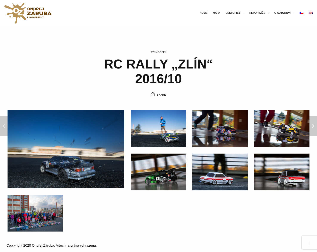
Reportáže (257, 12)
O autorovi (282, 12)
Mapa (216, 12)
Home (203, 12)
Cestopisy (233, 12)
